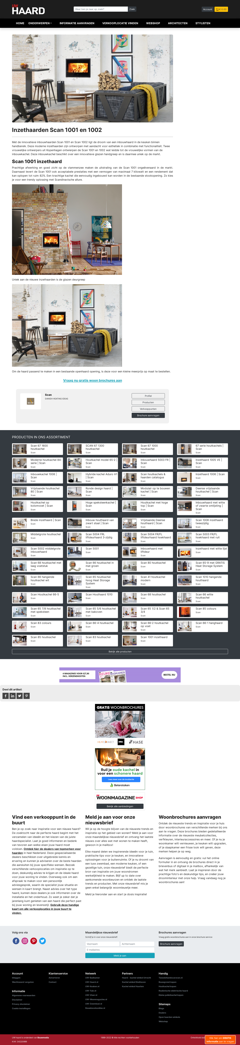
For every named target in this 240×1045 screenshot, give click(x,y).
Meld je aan (120, 955)
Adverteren (54, 977)
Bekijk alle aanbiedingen (120, 806)
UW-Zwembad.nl (93, 1003)
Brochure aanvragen (148, 415)
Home (20, 23)
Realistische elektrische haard (173, 990)
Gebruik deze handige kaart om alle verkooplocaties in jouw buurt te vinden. (45, 909)
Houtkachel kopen (167, 986)
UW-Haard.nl (91, 982)
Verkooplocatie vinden (120, 23)
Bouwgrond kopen (167, 982)
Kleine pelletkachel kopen (171, 995)
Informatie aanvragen (77, 23)
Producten (148, 402)
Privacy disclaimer (21, 1004)
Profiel (148, 395)
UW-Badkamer (92, 977)
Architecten (178, 23)
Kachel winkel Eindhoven (134, 982)
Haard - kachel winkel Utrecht (136, 977)
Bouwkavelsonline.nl (95, 1008)
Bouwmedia (43, 1037)
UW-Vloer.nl (91, 995)
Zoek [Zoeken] (132, 9)
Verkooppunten (148, 408)
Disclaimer (17, 999)
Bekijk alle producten (120, 651)
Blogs (161, 1008)
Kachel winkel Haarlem (133, 986)
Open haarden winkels (169, 1017)
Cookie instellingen (21, 1008)
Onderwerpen (39, 23)
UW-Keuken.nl (92, 986)
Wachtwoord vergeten (23, 982)
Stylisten (203, 23)
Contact (52, 982)
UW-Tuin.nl (90, 990)
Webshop (153, 23)
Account (207, 9)
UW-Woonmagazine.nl (96, 999)
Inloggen (16, 977)
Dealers (162, 1012)
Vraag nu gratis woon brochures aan (92, 380)
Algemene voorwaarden (23, 995)
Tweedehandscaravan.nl (170, 977)
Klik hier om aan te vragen (220, 1039)
